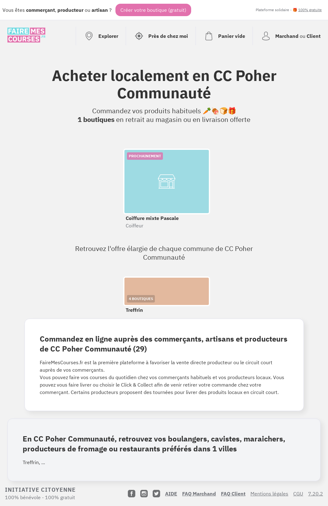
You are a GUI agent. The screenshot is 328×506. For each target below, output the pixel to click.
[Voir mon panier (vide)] (224, 36)
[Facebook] (131, 493)
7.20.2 (315, 493)
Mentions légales (269, 493)
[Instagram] (144, 493)
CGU (298, 493)
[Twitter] (156, 493)
